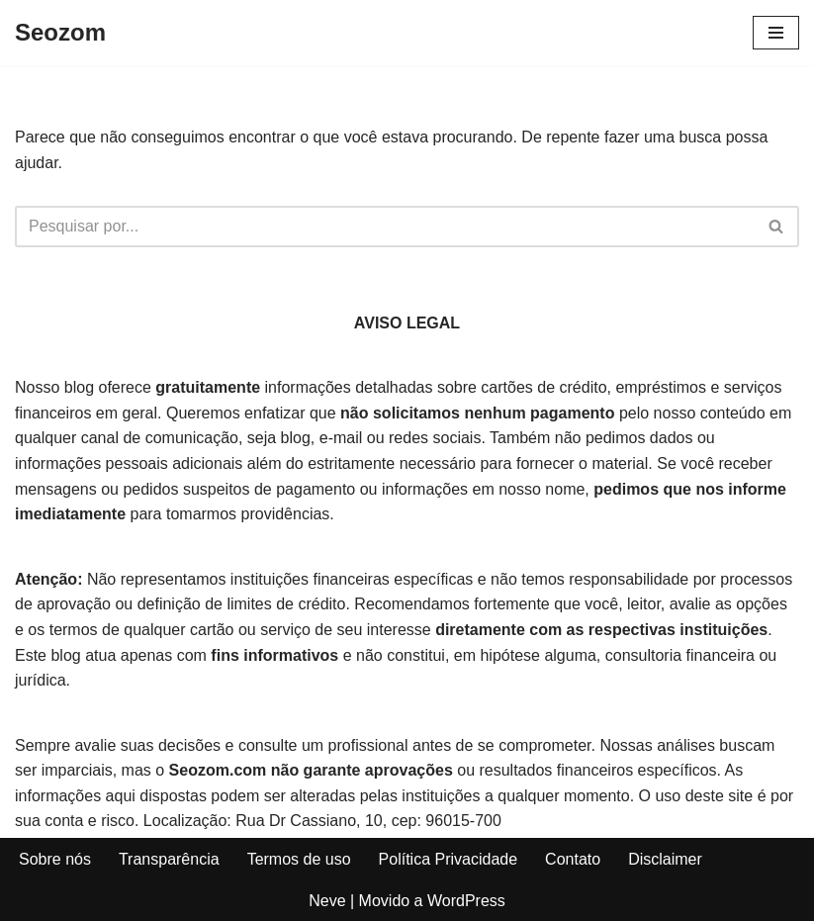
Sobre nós (55, 859)
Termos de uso (299, 859)
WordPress (466, 900)
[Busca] (385, 226)
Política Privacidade (448, 859)
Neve (327, 900)
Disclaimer (665, 859)
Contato (572, 859)
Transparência (169, 859)
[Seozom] (60, 32)
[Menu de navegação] (776, 32)
